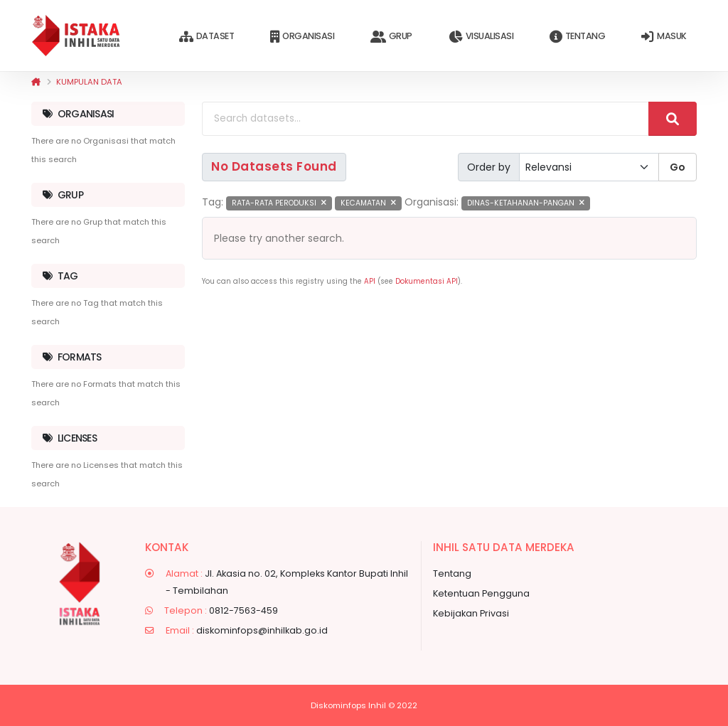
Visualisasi (481, 36)
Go (677, 167)
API (369, 281)
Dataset (206, 36)
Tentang (577, 36)
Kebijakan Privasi (471, 613)
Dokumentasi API (426, 281)
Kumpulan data (89, 81)
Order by (488, 167)
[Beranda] (36, 81)
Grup (391, 36)
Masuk (663, 36)
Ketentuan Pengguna (481, 593)
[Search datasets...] (425, 119)
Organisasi (302, 36)
